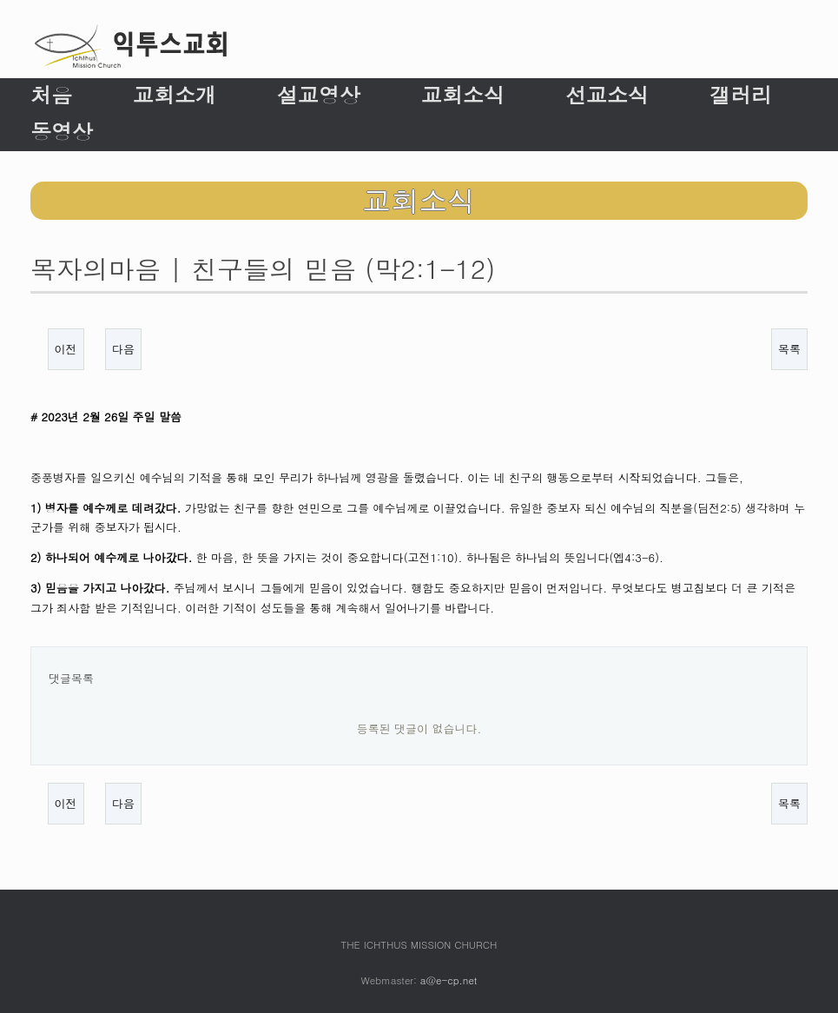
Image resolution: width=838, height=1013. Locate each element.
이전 (66, 349)
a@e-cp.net (449, 980)
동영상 (61, 131)
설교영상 (318, 94)
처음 (51, 94)
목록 (789, 349)
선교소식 (607, 94)
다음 (123, 349)
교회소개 (174, 94)
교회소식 (463, 94)
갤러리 (740, 94)
